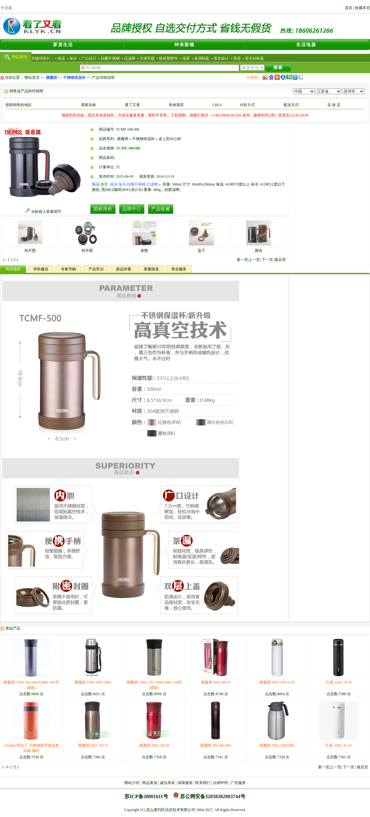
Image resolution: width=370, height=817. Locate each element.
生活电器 (306, 44)
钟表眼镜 (184, 44)
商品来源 (149, 783)
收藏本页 (362, 8)
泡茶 (186, 58)
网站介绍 (131, 783)
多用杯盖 (201, 58)
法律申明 (220, 783)
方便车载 (147, 58)
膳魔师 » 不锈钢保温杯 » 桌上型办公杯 (149, 139)
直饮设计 (221, 58)
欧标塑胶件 (168, 58)
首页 (348, 8)
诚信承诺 (167, 783)
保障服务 (185, 783)
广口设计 (88, 58)
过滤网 (129, 58)
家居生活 (63, 44)
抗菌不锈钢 (110, 58)
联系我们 (202, 783)
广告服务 (238, 783)
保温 (61, 58)
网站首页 (32, 77)
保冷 (73, 58)
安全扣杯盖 (254, 58)
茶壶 (237, 58)
